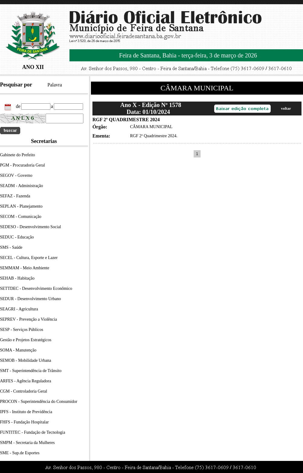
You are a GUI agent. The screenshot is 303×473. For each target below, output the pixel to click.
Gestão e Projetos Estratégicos (25, 340)
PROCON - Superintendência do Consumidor (38, 401)
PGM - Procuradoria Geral (22, 165)
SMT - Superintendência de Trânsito (31, 370)
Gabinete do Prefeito (17, 155)
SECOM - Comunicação (20, 216)
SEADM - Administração (21, 185)
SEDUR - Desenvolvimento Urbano (30, 298)
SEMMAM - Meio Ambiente (24, 268)
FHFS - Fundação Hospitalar (24, 422)
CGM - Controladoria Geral (23, 391)
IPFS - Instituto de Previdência (26, 412)
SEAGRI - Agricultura (19, 309)
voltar (286, 108)
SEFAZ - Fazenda (15, 196)
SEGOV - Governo (16, 175)
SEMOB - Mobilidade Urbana (25, 360)
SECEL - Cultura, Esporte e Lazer (29, 257)
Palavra (54, 84)
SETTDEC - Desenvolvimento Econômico (36, 288)
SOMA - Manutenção (18, 350)
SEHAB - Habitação (17, 278)
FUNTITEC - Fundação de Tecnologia (32, 432)
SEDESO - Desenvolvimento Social (30, 227)
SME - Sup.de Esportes (20, 453)
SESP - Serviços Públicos (21, 329)
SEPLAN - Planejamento (21, 206)
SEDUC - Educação (17, 237)
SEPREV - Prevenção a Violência (28, 319)
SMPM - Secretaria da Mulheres (27, 442)
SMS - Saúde (11, 247)
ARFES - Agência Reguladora (25, 381)
